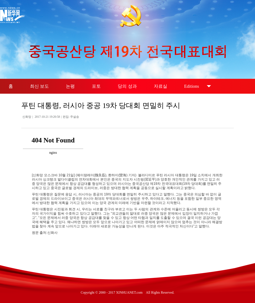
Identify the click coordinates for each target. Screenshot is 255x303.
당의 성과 (127, 86)
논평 (70, 86)
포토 (96, 86)
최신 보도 (39, 86)
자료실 (160, 86)
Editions (191, 86)
